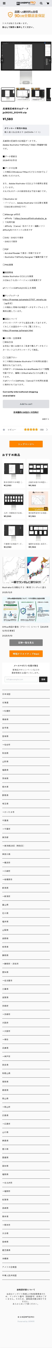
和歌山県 (6, 1073)
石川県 (5, 913)
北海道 (5, 702)
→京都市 (6, 1014)
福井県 (5, 921)
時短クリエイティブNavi (26, 653)
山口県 (5, 1132)
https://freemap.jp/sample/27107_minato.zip (25, 299)
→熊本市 (6, 1225)
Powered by (26, 1321)
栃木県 (5, 787)
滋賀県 (5, 997)
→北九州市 (7, 1183)
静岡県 (5, 955)
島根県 (5, 1090)
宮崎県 (5, 1242)
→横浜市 (6, 862)
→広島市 (6, 1124)
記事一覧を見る (26, 642)
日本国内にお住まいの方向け (26, 412)
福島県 (5, 770)
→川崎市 (6, 871)
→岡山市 (6, 1107)
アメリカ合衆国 (9, 1267)
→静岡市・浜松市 (10, 964)
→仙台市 (6, 744)
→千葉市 (6, 829)
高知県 (5, 1166)
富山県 (5, 905)
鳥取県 (5, 1081)
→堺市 (5, 1039)
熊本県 (5, 1216)
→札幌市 (6, 711)
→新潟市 (6, 896)
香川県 (5, 1149)
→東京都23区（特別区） (13, 846)
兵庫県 (5, 1048)
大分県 (5, 1233)
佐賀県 (5, 1199)
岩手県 (5, 728)
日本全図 (6, 694)
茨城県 (5, 778)
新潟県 (5, 888)
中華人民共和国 (9, 1275)
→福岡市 (6, 1191)
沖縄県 (5, 1258)
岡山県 (5, 1098)
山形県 (5, 761)
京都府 (5, 1006)
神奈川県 (6, 854)
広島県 (5, 1115)
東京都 (5, 837)
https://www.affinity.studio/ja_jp (31, 218)
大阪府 (5, 1022)
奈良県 (5, 1065)
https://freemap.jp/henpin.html (18, 330)
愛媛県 (5, 1157)
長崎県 (5, 1208)
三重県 (5, 989)
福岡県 (5, 1174)
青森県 (5, 719)
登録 (43, 679)
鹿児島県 (6, 1250)
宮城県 (5, 736)
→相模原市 (7, 879)
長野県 (5, 938)
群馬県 (5, 795)
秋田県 (5, 753)
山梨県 (5, 930)
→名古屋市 (7, 980)
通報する (45, 419)
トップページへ (26, 444)
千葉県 (5, 820)
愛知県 (5, 972)
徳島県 (5, 1140)
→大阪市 (6, 1031)
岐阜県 (5, 947)
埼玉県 (5, 803)
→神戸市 (6, 1056)
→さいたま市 (8, 812)
